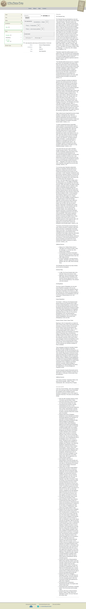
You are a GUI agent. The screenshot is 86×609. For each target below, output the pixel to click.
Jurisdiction (7, 23)
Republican (8, 37)
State (6, 14)
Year (6, 17)
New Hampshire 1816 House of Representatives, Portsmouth (38, 43)
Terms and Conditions (56, 604)
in (41, 15)
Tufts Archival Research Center (44, 604)
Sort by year (28, 37)
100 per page (38, 37)
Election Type (8, 45)
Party (6, 31)
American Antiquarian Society (31, 604)
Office (6, 20)
